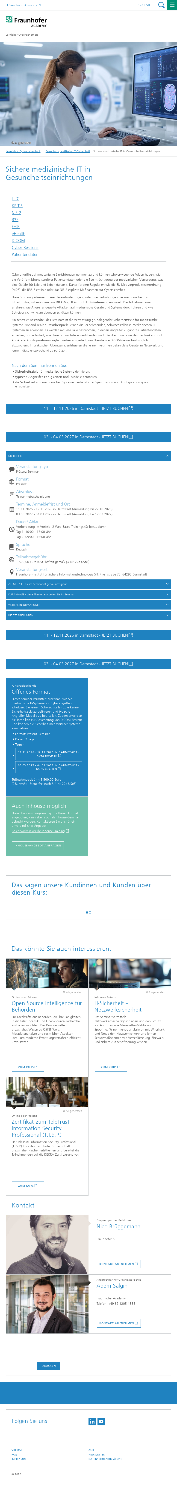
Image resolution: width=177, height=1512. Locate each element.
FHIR (16, 228)
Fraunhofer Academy (23, 4)
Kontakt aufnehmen (116, 1294)
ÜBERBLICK (15, 456)
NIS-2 (16, 214)
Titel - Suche (161, 5)
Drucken (49, 1396)
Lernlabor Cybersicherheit (22, 34)
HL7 (15, 200)
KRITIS (17, 207)
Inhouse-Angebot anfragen (38, 845)
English (144, 5)
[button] (87, 943)
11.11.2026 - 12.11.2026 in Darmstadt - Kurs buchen (49, 754)
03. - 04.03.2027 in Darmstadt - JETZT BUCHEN (86, 437)
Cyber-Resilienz (25, 249)
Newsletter (96, 1485)
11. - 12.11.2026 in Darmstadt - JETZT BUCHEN (86, 408)
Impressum (19, 1489)
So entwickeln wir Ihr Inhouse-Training (38, 831)
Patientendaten (25, 256)
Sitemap (17, 1480)
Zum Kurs (26, 1097)
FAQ (14, 1485)
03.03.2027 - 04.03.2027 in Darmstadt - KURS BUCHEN (49, 767)
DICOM (18, 242)
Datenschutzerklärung (105, 1489)
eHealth (18, 235)
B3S (15, 221)
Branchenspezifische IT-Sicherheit (68, 151)
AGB (91, 1480)
